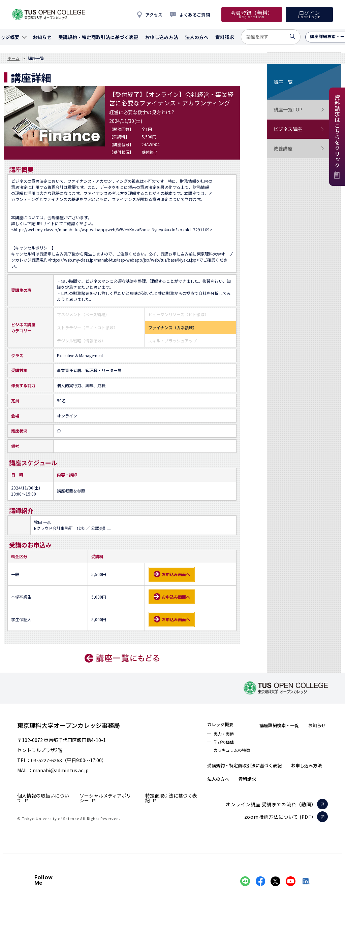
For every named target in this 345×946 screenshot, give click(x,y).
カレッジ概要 (224, 725)
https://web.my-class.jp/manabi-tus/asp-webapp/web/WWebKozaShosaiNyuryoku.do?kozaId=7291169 (112, 229)
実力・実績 (226, 735)
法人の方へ (270, 797)
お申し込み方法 (227, 797)
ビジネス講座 (299, 129)
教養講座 (299, 148)
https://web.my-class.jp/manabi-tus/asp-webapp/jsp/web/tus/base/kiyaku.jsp (123, 260)
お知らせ (218, 770)
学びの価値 (226, 745)
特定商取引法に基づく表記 (171, 798)
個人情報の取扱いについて (43, 798)
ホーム (13, 58)
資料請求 (305, 797)
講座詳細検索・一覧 (293, 725)
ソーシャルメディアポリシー (105, 798)
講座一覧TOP (299, 109)
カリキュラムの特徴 (236, 754)
